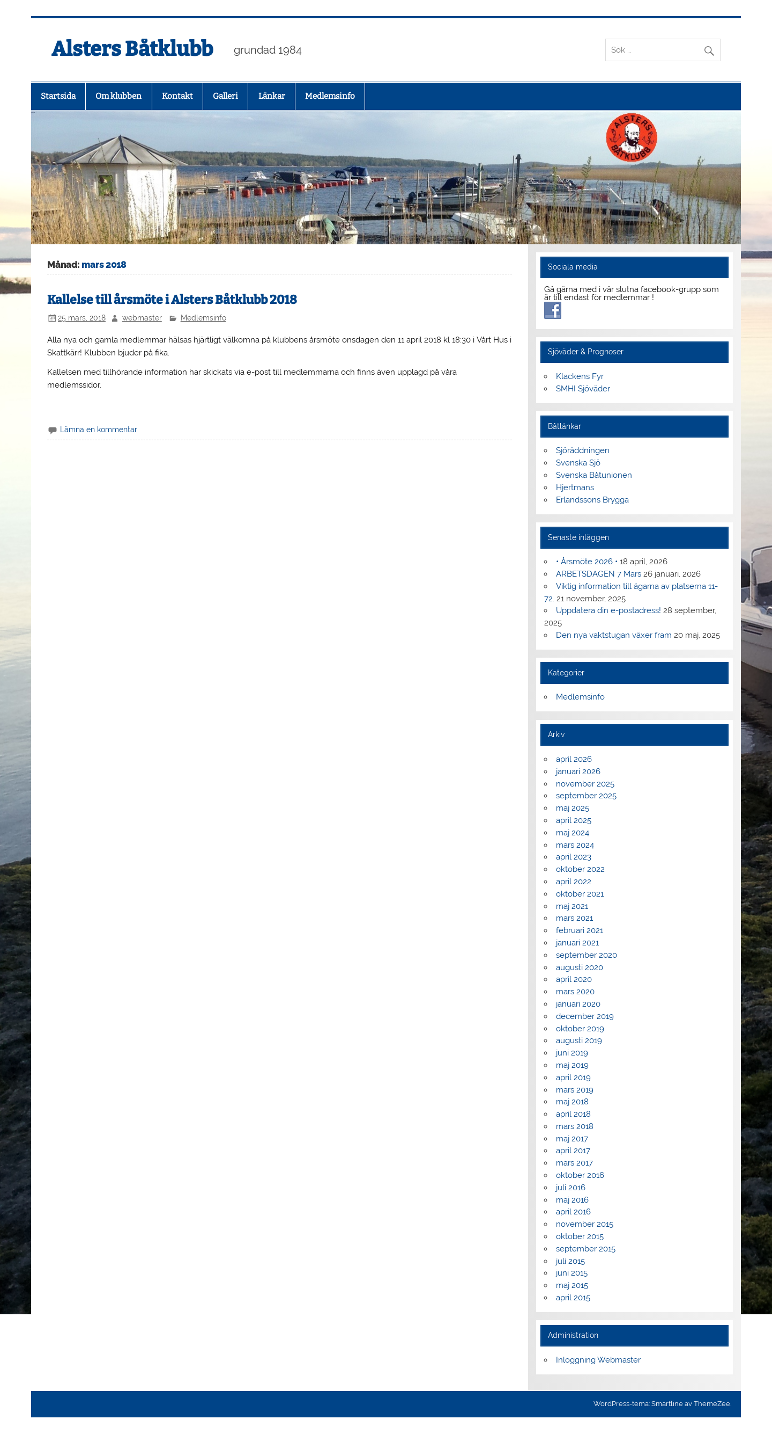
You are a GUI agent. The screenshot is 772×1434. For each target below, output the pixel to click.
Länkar (271, 96)
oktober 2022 (580, 869)
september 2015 (585, 1249)
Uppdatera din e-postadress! (608, 610)
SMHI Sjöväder (583, 389)
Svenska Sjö (578, 463)
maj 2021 (572, 906)
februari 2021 (579, 930)
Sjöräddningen (583, 450)
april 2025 (573, 820)
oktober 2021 (580, 894)
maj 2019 (572, 1065)
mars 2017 (574, 1163)
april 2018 (573, 1114)
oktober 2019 (580, 1028)
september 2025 (586, 795)
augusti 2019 (579, 1040)
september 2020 (586, 955)
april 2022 (573, 881)
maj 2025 (572, 808)
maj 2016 (572, 1200)
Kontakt (177, 96)
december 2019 (585, 1016)
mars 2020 (575, 991)
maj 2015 (572, 1285)
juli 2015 (570, 1261)
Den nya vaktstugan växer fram (614, 635)
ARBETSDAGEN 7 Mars (598, 574)
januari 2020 (578, 1004)
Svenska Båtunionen (594, 475)
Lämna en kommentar (98, 429)
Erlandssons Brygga (592, 500)
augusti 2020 (579, 967)
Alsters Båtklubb (132, 49)
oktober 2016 (580, 1175)
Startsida (58, 96)
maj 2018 (572, 1102)
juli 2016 (570, 1187)
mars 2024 (575, 845)
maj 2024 (572, 833)
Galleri (225, 96)
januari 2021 (577, 943)
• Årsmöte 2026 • (587, 561)
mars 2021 (574, 918)
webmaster (142, 318)
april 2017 (573, 1150)
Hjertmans (575, 487)
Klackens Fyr (580, 376)
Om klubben (118, 96)
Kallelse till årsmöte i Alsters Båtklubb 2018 (172, 300)
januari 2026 (578, 771)
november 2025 (585, 784)
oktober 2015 (580, 1236)
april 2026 (574, 759)
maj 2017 (572, 1139)
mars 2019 (574, 1090)
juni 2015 (572, 1273)
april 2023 (573, 857)
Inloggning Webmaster (598, 1360)
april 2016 (573, 1212)
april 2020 (574, 979)
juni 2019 (572, 1053)
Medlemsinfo (330, 96)
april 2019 (573, 1077)
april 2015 (573, 1297)
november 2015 (584, 1224)
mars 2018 (574, 1126)
